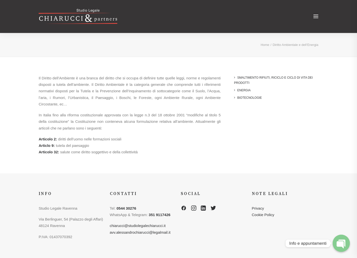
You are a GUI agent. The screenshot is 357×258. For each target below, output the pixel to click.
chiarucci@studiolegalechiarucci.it (138, 226)
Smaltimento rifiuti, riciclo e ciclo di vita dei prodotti (273, 80)
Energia (244, 90)
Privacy (258, 208)
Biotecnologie (249, 97)
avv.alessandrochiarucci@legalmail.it (140, 232)
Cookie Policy (263, 215)
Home (265, 45)
